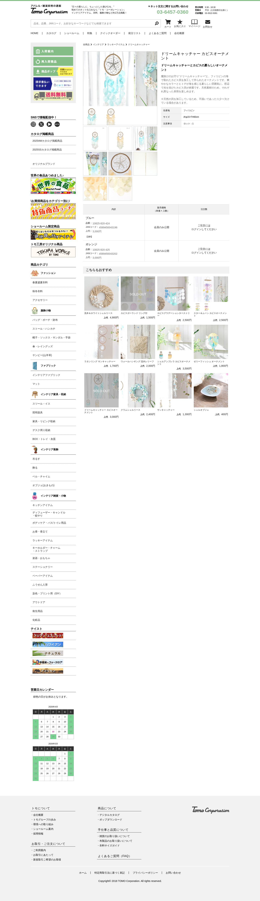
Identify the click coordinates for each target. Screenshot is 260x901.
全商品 (86, 44)
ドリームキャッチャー (139, 44)
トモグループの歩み (44, 819)
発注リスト (134, 33)
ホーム (83, 872)
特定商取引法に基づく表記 (109, 872)
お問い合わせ (173, 872)
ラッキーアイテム (116, 44)
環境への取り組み (43, 824)
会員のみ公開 (161, 227)
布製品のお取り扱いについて (115, 840)
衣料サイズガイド (109, 845)
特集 (89, 33)
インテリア (98, 44)
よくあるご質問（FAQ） (115, 856)
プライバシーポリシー (145, 872)
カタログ (51, 33)
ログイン (196, 229)
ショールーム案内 (43, 828)
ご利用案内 (39, 850)
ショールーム (71, 33)
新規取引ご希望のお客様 (47, 859)
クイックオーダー (110, 33)
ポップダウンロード (110, 819)
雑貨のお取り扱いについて (114, 836)
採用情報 (38, 833)
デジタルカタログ (109, 814)
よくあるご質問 (157, 33)
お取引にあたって (43, 854)
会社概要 (179, 33)
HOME (34, 33)
